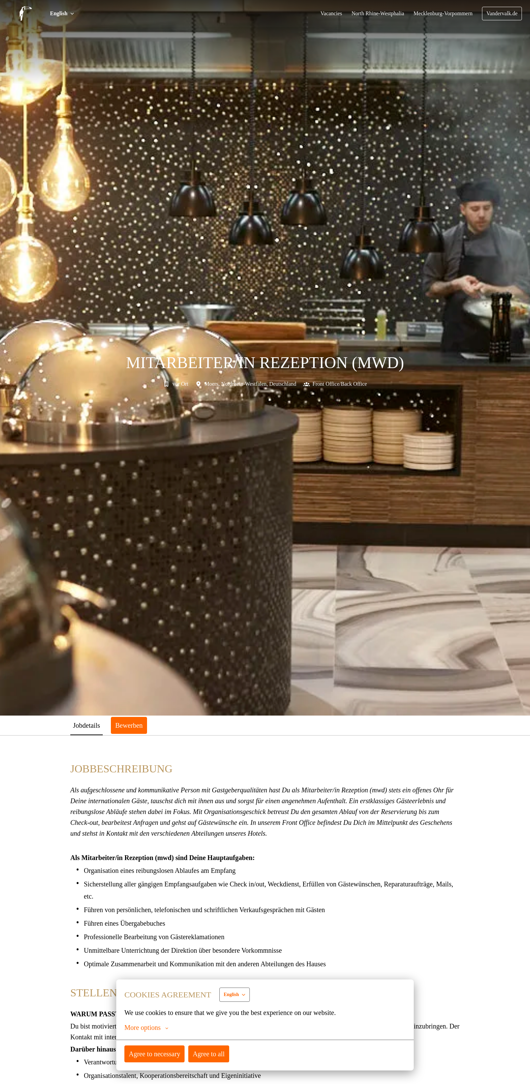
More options (147, 1027)
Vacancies (325, 13)
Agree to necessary (155, 1053)
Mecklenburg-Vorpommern (440, 13)
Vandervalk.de (501, 13)
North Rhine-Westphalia (372, 13)
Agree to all (210, 1053)
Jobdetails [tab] (88, 725)
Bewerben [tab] (132, 725)
